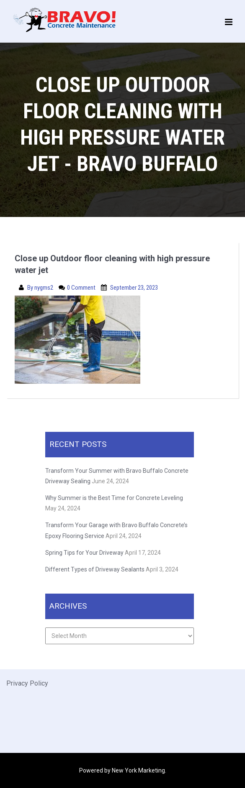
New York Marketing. (139, 770)
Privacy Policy (27, 683)
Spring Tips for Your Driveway (84, 552)
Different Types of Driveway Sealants (94, 569)
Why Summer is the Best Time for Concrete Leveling (114, 498)
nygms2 (44, 287)
